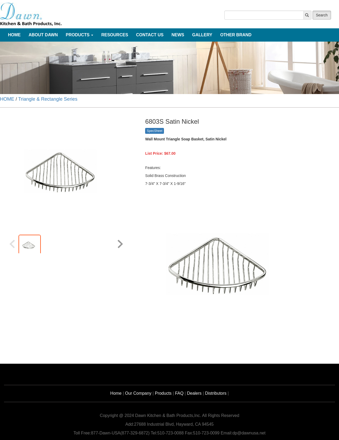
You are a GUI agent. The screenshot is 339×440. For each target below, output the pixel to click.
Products (163, 393)
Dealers (194, 393)
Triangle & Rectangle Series (47, 99)
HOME (7, 99)
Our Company (138, 393)
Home (116, 393)
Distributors (215, 393)
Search (322, 15)
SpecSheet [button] (154, 131)
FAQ (179, 393)
